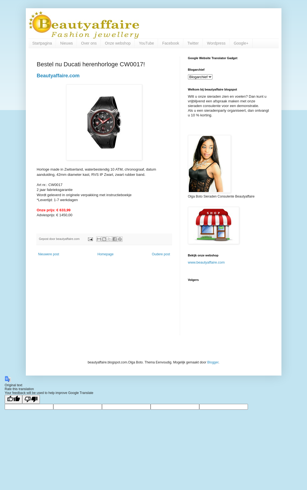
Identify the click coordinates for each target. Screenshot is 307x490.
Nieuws (66, 43)
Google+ (241, 43)
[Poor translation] (31, 399)
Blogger (213, 362)
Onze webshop (118, 43)
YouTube (146, 43)
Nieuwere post (48, 254)
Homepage (105, 254)
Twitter (193, 43)
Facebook (170, 43)
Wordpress (216, 43)
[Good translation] (13, 399)
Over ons (89, 43)
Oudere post (161, 254)
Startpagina (42, 43)
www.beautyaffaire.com (206, 262)
